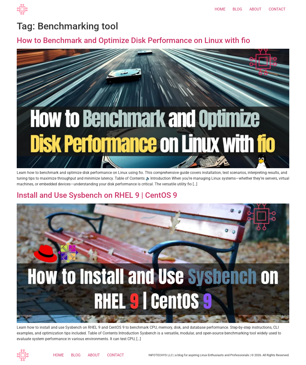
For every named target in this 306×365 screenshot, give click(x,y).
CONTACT (277, 9)
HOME (220, 9)
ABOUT (255, 9)
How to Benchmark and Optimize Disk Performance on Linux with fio (133, 40)
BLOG (237, 9)
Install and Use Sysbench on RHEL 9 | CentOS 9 (97, 195)
